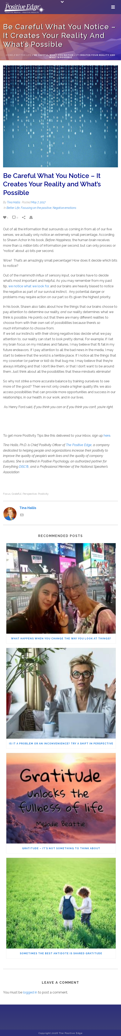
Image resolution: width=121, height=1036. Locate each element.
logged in (30, 992)
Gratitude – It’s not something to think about (61, 848)
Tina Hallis (13, 202)
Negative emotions (64, 207)
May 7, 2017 (38, 202)
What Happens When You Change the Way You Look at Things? (61, 638)
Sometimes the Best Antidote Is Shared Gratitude (61, 953)
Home (9, 55)
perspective (30, 493)
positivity (43, 493)
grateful (16, 493)
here (107, 435)
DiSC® (24, 467)
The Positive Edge (79, 445)
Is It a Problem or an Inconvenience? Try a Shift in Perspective (61, 743)
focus (6, 493)
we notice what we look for (28, 286)
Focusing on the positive (36, 207)
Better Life (23, 55)
